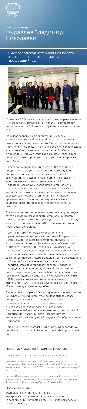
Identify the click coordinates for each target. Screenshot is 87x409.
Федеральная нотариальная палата (28, 392)
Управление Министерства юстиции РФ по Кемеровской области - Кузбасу (42, 402)
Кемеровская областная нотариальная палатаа (35, 396)
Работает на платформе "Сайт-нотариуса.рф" (58, 407)
